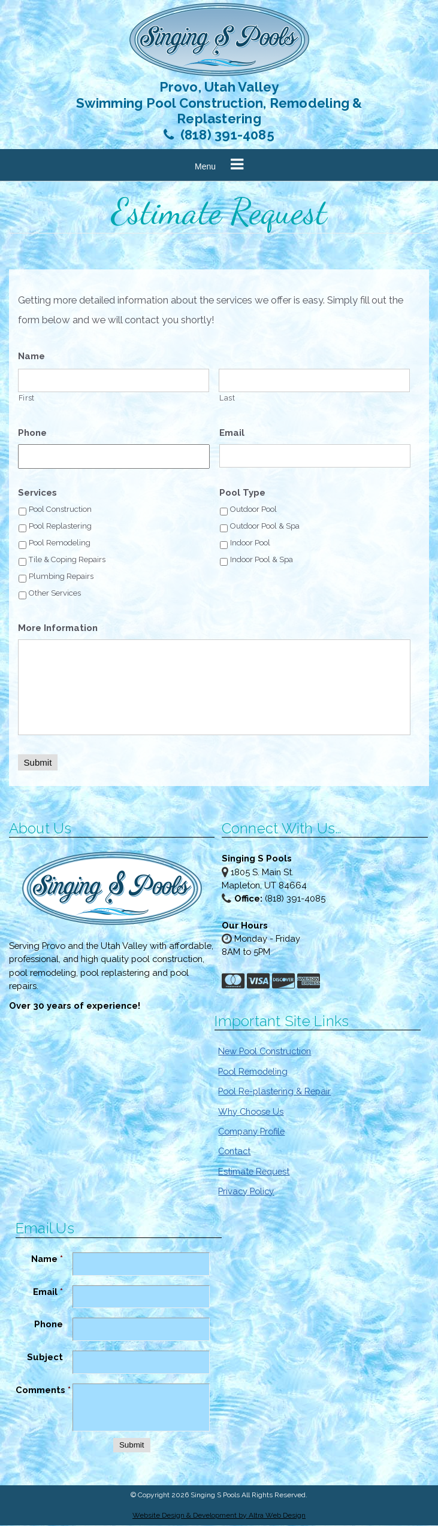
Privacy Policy (246, 1192)
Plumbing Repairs (61, 576)
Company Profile (251, 1132)
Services (37, 493)
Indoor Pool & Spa (261, 560)
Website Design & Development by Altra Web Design (219, 1515)
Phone (32, 433)
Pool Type (242, 493)
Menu (205, 167)
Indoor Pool (250, 543)
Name (31, 356)
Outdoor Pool (253, 509)
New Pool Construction (264, 1051)
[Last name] (314, 381)
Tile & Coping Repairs (67, 560)
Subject (45, 1357)
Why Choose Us (250, 1111)
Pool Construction (60, 509)
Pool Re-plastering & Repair (274, 1092)
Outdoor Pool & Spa (265, 526)
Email (231, 433)
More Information (58, 628)
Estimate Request (253, 1172)
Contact (234, 1151)
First (27, 399)
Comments (43, 1390)
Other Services (55, 593)
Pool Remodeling (59, 543)
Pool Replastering (60, 526)
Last (227, 399)
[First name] (113, 381)
